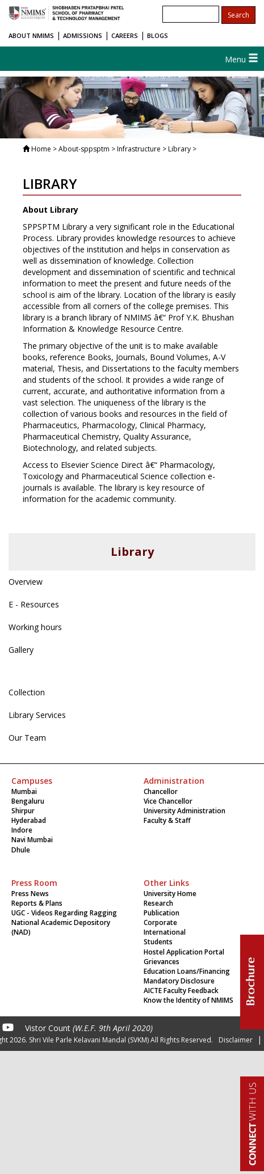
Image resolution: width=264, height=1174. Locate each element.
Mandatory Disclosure (179, 981)
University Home (170, 893)
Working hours (35, 627)
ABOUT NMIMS (31, 35)
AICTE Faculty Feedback (181, 990)
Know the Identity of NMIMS (188, 1000)
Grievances (161, 961)
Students (158, 942)
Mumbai (24, 791)
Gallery (21, 649)
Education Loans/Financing (187, 971)
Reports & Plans (36, 903)
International (165, 932)
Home (41, 149)
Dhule (20, 850)
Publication (161, 913)
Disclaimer (236, 1040)
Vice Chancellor (168, 801)
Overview (26, 581)
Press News (30, 893)
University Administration (184, 811)
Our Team (27, 737)
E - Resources (34, 604)
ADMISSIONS (82, 35)
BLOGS (157, 35)
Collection (27, 692)
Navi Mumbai (32, 839)
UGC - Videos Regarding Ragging (64, 913)
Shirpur (23, 811)
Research (158, 903)
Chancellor (161, 791)
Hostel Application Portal (184, 952)
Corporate (160, 922)
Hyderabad (28, 820)
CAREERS (124, 35)
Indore (21, 830)
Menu (241, 59)
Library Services (37, 715)
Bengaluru (27, 801)
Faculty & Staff (167, 820)
